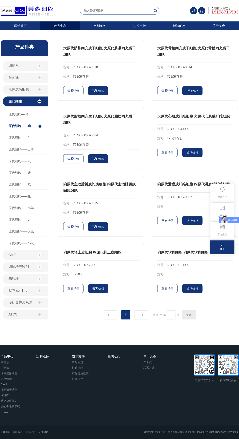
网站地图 (17, 432)
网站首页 (20, 26)
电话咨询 (222, 196)
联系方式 (149, 367)
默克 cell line (25, 291)
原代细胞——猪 (20, 173)
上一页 (110, 314)
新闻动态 (179, 26)
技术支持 (139, 26)
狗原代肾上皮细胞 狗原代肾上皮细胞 (92, 252)
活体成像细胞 (25, 90)
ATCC (25, 314)
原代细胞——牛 (20, 137)
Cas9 (25, 255)
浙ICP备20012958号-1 (204, 432)
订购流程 (77, 367)
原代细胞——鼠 (20, 161)
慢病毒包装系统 (25, 303)
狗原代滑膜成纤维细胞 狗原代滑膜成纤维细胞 (193, 184)
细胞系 (25, 66)
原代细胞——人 (20, 219)
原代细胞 (25, 101)
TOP (222, 249)
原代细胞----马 (19, 114)
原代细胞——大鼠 (21, 231)
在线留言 (222, 215)
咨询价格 (98, 90)
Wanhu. (234, 432)
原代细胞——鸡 (20, 184)
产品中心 (60, 26)
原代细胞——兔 (20, 196)
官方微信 (222, 234)
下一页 (141, 314)
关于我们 (149, 362)
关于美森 (218, 26)
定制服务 (99, 26)
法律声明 (5, 432)
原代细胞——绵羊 (21, 208)
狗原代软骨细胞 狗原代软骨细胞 (182, 252)
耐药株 (25, 78)
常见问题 (77, 362)
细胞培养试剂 (25, 267)
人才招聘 (43, 432)
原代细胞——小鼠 (21, 243)
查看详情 (73, 90)
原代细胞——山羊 (21, 149)
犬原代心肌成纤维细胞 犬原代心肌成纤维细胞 (193, 116)
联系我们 (30, 432)
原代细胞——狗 (20, 126)
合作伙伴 (77, 378)
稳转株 (25, 279)
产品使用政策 (80, 373)
